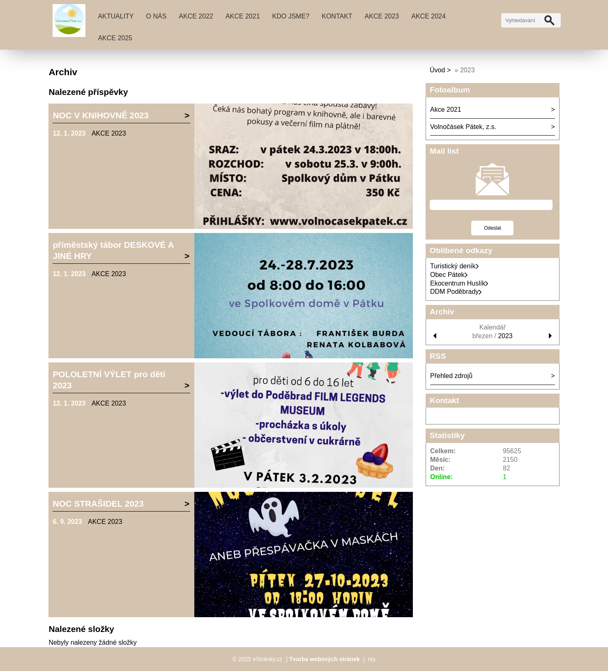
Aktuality (116, 16)
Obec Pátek (449, 274)
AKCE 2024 (428, 16)
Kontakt (337, 16)
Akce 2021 (243, 16)
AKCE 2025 (115, 38)
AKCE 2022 (196, 16)
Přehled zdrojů (451, 375)
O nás (156, 16)
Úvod (437, 70)
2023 (505, 335)
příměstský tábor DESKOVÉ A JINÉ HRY (113, 250)
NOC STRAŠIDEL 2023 (98, 503)
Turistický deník (454, 266)
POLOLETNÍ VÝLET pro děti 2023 (109, 379)
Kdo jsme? (291, 16)
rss (371, 659)
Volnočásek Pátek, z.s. (463, 126)
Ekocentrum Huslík (459, 283)
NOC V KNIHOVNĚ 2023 (100, 115)
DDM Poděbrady (456, 291)
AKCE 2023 (382, 16)
